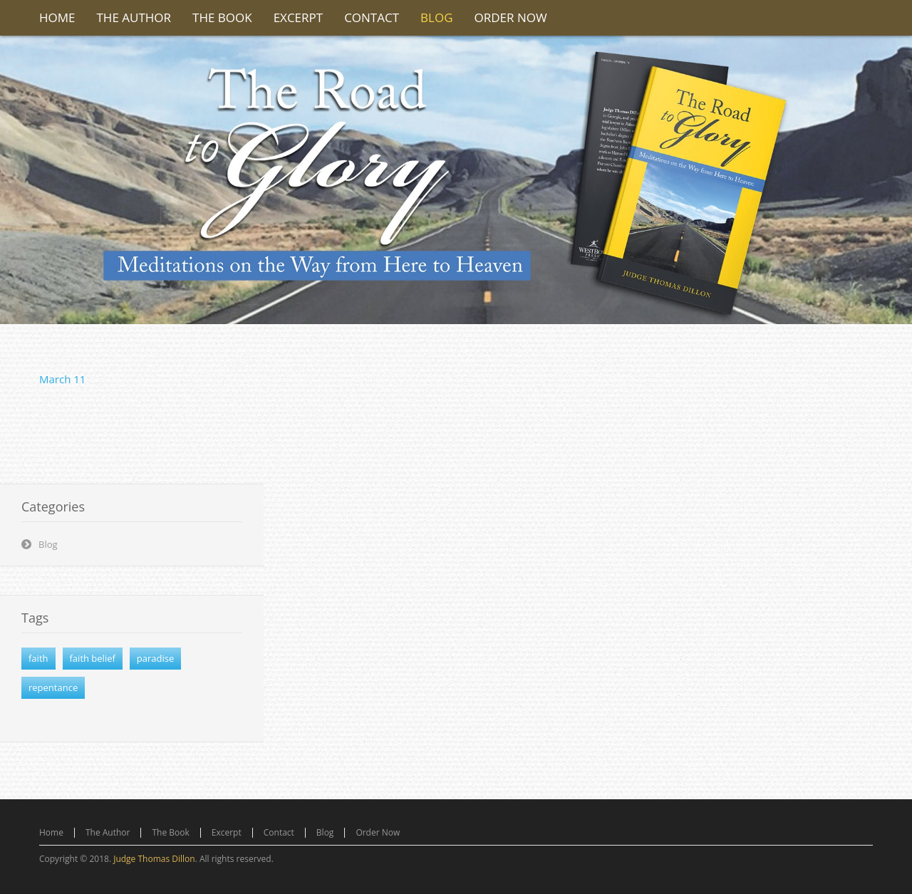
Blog (48, 544)
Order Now (378, 832)
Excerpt (227, 832)
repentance (53, 687)
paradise (155, 658)
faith (38, 658)
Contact (279, 832)
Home (51, 832)
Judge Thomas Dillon (154, 859)
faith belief (92, 658)
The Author (108, 832)
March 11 (62, 379)
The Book (170, 832)
